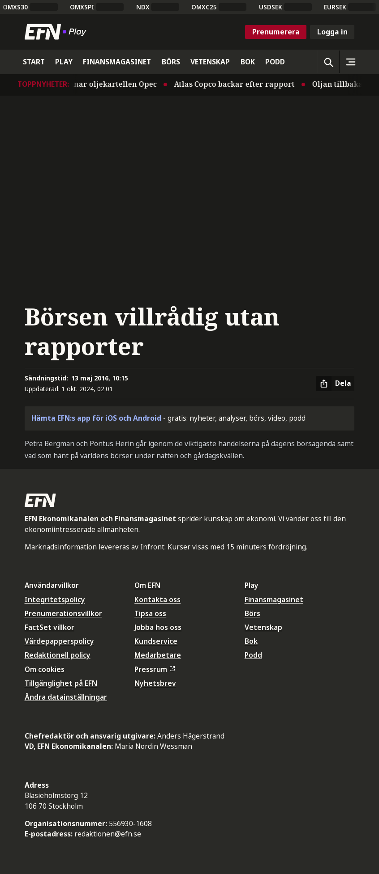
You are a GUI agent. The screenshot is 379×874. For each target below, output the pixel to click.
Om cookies (45, 669)
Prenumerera (276, 32)
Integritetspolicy (55, 599)
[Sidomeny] (350, 62)
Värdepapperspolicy (59, 641)
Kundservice (155, 641)
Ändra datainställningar (66, 697)
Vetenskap (263, 627)
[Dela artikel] (335, 383)
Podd (253, 655)
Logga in (332, 32)
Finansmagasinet (274, 599)
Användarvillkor (52, 585)
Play (251, 585)
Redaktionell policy (57, 655)
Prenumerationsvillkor (63, 613)
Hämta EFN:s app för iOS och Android (96, 418)
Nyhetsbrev (155, 683)
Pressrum (154, 669)
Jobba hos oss (157, 627)
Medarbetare (157, 655)
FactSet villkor (49, 627)
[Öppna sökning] (328, 62)
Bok (251, 641)
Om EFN (147, 585)
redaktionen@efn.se (107, 834)
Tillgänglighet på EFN (61, 683)
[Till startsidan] (57, 32)
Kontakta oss (157, 599)
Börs (252, 613)
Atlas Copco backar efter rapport (237, 84)
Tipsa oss (150, 613)
